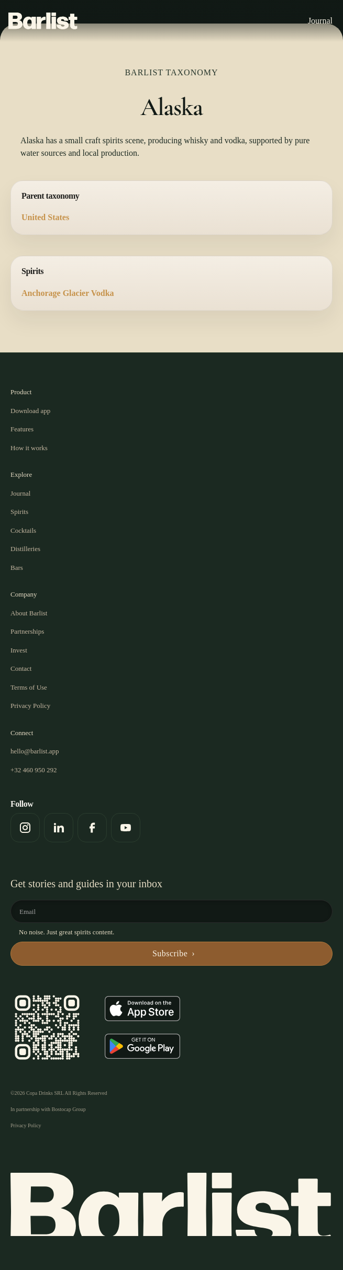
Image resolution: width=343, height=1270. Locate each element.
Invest (18, 650)
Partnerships (27, 631)
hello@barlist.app (34, 751)
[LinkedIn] (58, 827)
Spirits (19, 512)
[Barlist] (43, 21)
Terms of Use (28, 687)
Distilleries (25, 549)
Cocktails (23, 530)
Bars (16, 567)
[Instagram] (25, 827)
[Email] (174, 911)
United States (45, 217)
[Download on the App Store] (142, 1008)
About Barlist (28, 613)
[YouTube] (125, 827)
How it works (29, 448)
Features (22, 429)
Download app (30, 411)
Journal (320, 20)
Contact (20, 668)
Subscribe (169, 953)
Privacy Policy (30, 706)
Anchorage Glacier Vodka (67, 293)
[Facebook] (92, 827)
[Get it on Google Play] (142, 1046)
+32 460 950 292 (33, 770)
